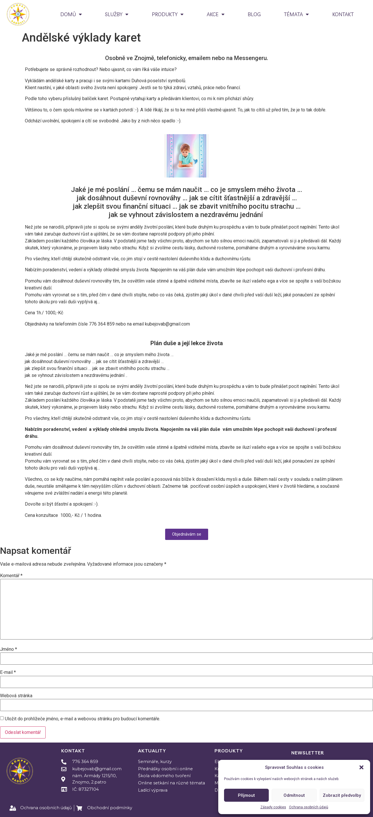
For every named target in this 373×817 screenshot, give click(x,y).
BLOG (254, 14)
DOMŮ (71, 14)
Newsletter (307, 753)
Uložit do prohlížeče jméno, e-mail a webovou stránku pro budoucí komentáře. (82, 719)
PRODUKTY (168, 14)
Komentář (11, 575)
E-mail (8, 672)
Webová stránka (16, 695)
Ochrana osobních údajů (308, 807)
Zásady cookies (273, 807)
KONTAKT (343, 14)
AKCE (216, 14)
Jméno (8, 649)
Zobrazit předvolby (342, 795)
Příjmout (246, 795)
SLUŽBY (116, 14)
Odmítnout (294, 795)
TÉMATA (296, 14)
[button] (361, 767)
